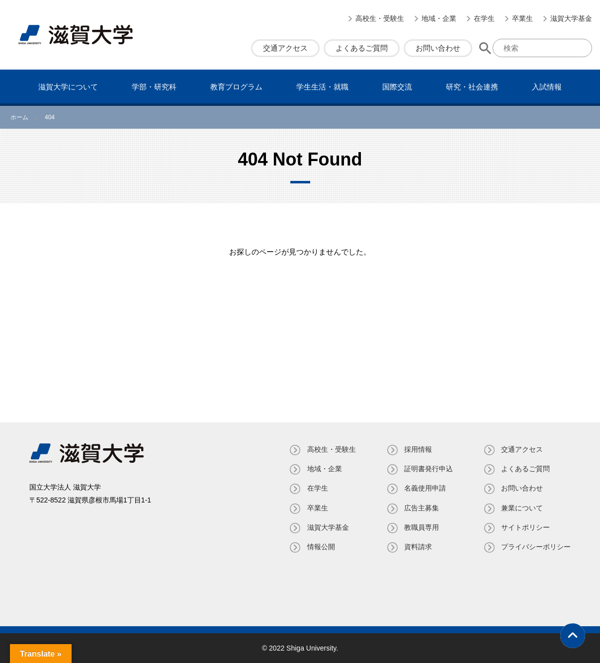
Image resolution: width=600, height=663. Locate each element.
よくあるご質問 (362, 48)
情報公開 (320, 547)
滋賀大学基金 (571, 18)
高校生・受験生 (379, 18)
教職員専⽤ (421, 527)
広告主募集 (421, 508)
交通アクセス (285, 48)
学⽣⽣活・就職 (322, 87)
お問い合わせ (438, 48)
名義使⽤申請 (424, 488)
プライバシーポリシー (536, 547)
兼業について (522, 508)
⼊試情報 (547, 87)
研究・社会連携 (472, 87)
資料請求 (417, 547)
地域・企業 (439, 18)
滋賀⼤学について (68, 87)
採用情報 (417, 449)
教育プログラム (236, 87)
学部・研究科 (154, 87)
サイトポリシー (525, 527)
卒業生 (522, 18)
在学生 (484, 18)
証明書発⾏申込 (428, 469)
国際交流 (397, 87)
